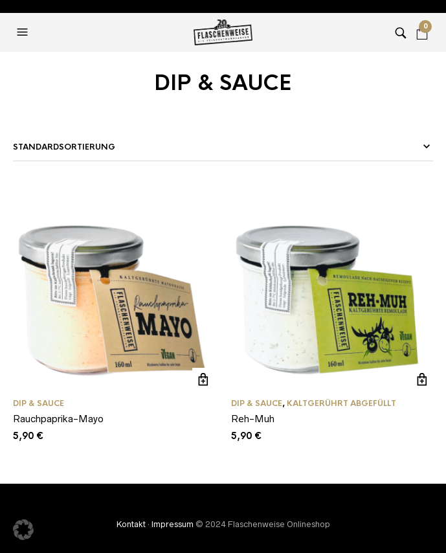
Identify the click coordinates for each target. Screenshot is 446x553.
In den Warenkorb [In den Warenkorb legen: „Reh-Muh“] (421, 379)
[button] (24, 32)
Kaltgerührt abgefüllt (341, 403)
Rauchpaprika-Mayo (58, 418)
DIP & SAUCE (38, 403)
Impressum (172, 524)
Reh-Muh (252, 418)
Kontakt (131, 524)
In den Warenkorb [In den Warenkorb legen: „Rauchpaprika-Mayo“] (203, 379)
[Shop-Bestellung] (223, 147)
